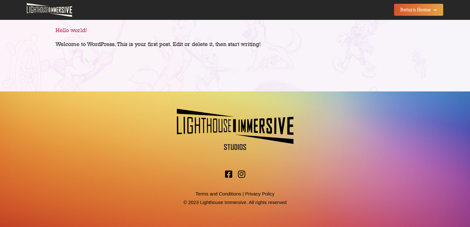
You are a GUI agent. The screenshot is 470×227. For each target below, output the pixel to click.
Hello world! (71, 30)
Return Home (418, 10)
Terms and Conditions (218, 193)
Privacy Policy (259, 193)
